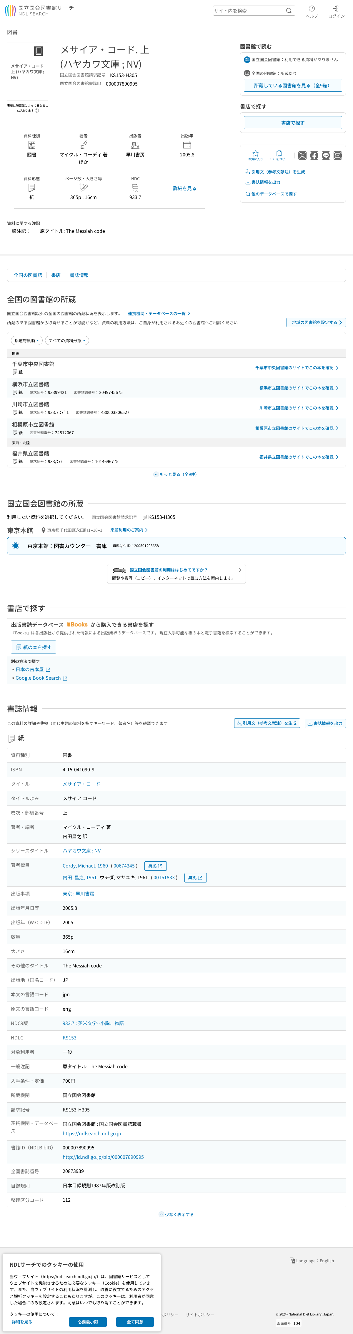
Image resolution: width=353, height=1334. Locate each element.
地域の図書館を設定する (318, 322)
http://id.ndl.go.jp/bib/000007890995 (103, 1156)
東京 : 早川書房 (78, 893)
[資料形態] (67, 340)
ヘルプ (312, 11)
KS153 (69, 1037)
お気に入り (255, 155)
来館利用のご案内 (130, 530)
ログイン (336, 11)
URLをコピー (279, 155)
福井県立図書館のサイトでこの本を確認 (300, 457)
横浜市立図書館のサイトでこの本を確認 (300, 387)
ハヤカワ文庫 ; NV (82, 850)
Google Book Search (42, 677)
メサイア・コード (81, 783)
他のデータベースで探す (271, 194)
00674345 (124, 865)
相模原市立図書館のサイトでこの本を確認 (298, 428)
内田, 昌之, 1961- (81, 877)
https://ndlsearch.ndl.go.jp (92, 1133)
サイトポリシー (200, 1315)
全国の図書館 (28, 274)
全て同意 (135, 1322)
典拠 (155, 866)
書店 (56, 274)
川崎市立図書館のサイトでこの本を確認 (300, 408)
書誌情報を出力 (262, 182)
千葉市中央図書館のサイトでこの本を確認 (298, 367)
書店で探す (293, 122)
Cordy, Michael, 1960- (86, 865)
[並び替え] (27, 340)
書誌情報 (79, 274)
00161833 (164, 877)
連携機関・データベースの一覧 (160, 313)
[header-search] (254, 11)
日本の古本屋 (33, 669)
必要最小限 (88, 1322)
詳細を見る (185, 188)
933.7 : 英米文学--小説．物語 (93, 1023)
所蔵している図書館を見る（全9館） (293, 85)
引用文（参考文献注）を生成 (275, 172)
